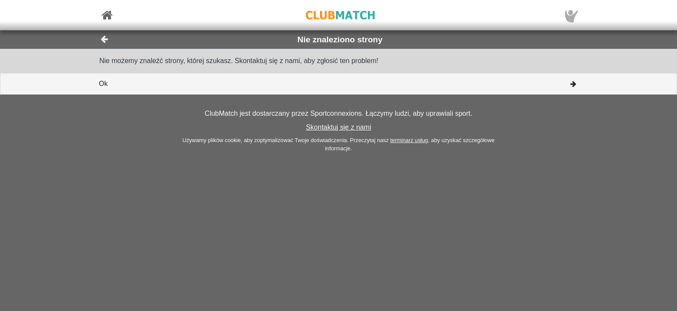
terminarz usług (409, 140)
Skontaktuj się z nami (338, 127)
